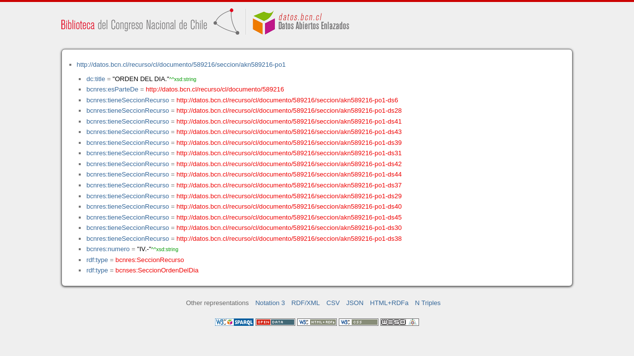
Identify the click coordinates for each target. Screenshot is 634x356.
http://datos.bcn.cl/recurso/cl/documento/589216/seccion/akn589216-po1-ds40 (289, 206)
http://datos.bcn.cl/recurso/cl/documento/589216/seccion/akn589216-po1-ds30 (289, 227)
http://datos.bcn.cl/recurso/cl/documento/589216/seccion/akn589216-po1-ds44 (289, 174)
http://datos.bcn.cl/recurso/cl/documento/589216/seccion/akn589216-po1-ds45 (289, 217)
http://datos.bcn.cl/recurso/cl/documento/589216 (215, 89)
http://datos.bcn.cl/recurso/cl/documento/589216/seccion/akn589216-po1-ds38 (289, 238)
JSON (355, 303)
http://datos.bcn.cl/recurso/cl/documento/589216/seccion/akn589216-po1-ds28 (289, 110)
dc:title (95, 79)
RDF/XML (305, 303)
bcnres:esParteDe (112, 89)
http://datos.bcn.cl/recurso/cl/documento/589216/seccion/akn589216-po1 (181, 64)
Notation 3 (270, 303)
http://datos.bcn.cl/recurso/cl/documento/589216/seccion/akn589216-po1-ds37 (289, 185)
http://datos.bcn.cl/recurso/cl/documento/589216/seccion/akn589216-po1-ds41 (289, 121)
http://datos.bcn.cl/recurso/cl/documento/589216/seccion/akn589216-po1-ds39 (289, 142)
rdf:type (97, 260)
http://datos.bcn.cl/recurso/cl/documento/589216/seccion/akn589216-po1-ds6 (287, 100)
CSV (333, 303)
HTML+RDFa (389, 303)
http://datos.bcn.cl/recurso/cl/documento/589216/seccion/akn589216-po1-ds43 (289, 131)
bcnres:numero (107, 249)
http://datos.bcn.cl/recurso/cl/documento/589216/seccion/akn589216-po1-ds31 (289, 153)
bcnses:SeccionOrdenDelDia (157, 270)
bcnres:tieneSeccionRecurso (127, 100)
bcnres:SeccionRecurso (149, 260)
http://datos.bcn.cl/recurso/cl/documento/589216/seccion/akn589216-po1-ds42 (289, 164)
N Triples (428, 303)
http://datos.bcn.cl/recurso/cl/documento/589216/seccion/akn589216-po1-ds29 (289, 196)
